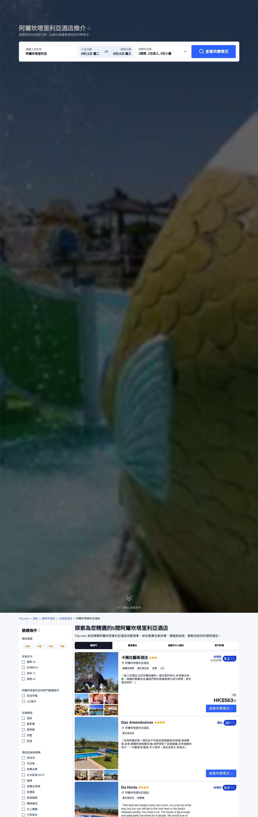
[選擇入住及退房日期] (92, 51)
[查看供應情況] (213, 51)
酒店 (35, 618)
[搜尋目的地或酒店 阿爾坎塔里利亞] (49, 51)
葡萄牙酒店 (48, 618)
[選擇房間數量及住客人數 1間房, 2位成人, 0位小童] (162, 51)
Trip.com (24, 618)
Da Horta (129, 775)
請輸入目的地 (34, 49)
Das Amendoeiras (137, 716)
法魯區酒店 (65, 618)
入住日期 (86, 49)
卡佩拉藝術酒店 (134, 658)
